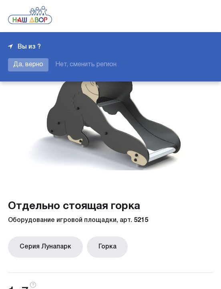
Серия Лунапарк (42, 245)
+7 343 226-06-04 (186, 16)
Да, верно (28, 64)
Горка (97, 245)
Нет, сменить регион (86, 64)
